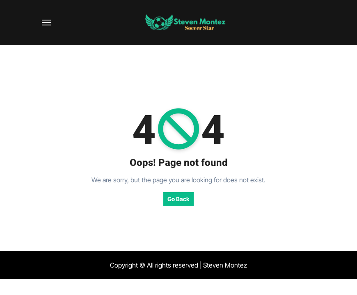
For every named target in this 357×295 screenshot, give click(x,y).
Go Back (178, 198)
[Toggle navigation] (46, 22)
